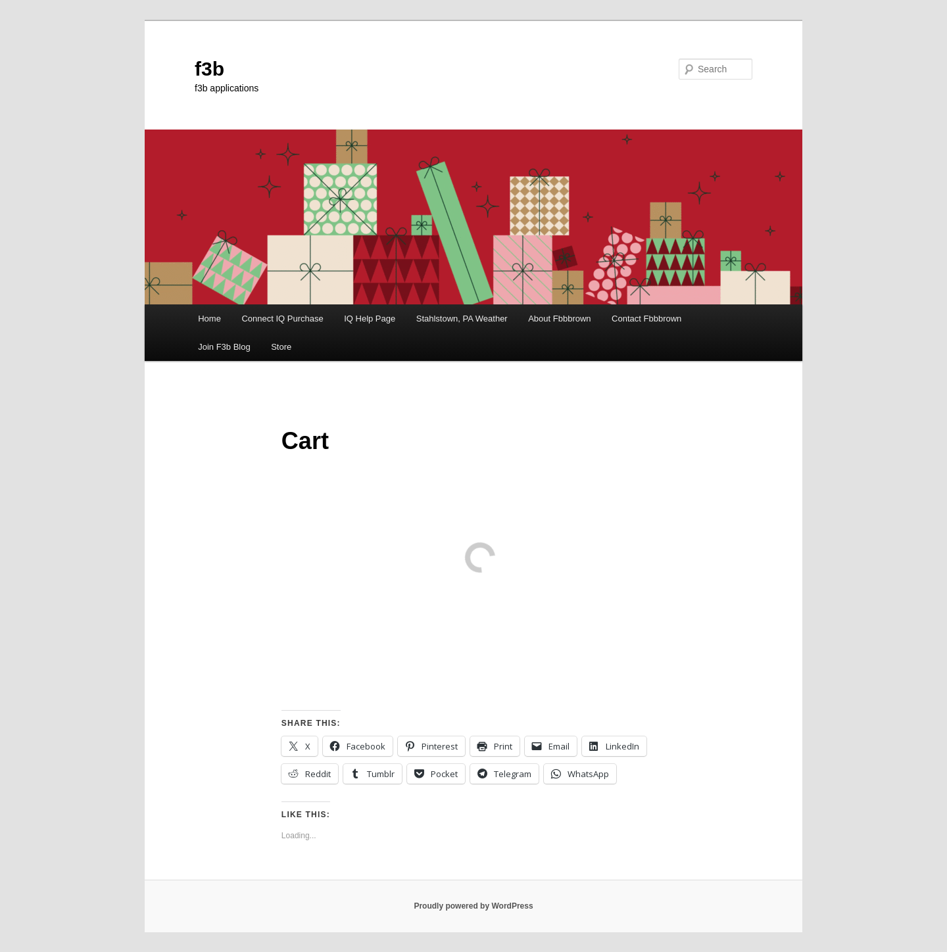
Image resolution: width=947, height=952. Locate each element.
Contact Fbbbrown (646, 318)
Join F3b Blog (224, 347)
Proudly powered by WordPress (473, 906)
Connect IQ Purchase (282, 318)
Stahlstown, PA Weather (462, 318)
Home (209, 318)
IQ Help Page (369, 318)
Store (281, 347)
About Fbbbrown (559, 318)
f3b (209, 69)
